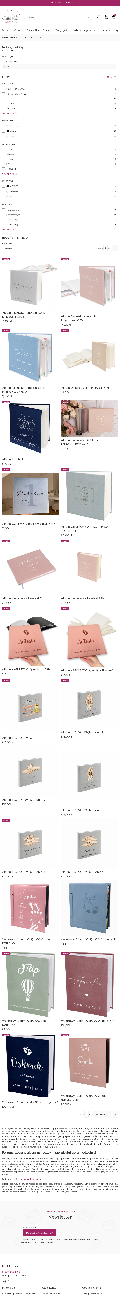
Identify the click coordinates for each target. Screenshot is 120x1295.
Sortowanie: (7, 243)
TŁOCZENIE (11, 169)
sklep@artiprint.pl (11, 1271)
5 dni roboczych (13, 215)
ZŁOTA (9, 149)
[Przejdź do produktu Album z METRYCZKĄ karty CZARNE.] (30, 636)
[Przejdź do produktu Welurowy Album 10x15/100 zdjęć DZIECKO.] (30, 984)
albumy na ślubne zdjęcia (31, 1179)
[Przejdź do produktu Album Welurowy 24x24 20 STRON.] (89, 356)
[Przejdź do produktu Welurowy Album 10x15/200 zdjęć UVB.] (89, 984)
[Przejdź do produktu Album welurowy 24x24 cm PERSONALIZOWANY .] (89, 418)
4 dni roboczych (13, 210)
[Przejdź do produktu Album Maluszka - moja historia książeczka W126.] (89, 285)
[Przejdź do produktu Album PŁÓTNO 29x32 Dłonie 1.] (89, 703)
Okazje (32, 37)
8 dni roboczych (13, 224)
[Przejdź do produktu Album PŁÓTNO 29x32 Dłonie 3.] (89, 776)
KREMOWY (13, 191)
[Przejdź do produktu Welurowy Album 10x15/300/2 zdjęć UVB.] (30, 1066)
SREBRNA (10, 154)
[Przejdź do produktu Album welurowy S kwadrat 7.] (30, 567)
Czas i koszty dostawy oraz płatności (19, 1293)
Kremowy (12, 126)
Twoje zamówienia (51, 1293)
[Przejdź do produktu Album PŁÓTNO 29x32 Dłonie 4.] (30, 843)
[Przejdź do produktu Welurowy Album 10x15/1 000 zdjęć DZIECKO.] (30, 908)
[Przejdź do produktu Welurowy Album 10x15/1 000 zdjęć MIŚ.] (89, 908)
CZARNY (12, 186)
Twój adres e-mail (28, 1227)
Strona (100, 248)
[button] (87, 17)
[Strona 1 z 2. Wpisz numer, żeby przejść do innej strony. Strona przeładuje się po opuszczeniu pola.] (105, 248)
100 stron (10, 108)
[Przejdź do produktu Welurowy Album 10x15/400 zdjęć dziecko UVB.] (89, 1063)
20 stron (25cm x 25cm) (16, 89)
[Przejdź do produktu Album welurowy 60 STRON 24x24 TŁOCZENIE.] (89, 495)
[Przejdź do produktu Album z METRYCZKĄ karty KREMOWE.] (89, 636)
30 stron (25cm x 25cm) (16, 94)
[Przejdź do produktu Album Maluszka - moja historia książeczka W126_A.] (30, 356)
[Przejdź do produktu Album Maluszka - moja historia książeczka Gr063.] (30, 283)
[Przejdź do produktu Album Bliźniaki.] (30, 428)
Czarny (11, 131)
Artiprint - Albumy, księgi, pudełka (14, 37)
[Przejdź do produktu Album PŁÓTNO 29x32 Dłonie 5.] (89, 843)
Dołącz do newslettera (39, 1232)
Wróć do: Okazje (10, 61)
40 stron (10, 99)
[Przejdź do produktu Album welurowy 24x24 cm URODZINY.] (30, 494)
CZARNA (10, 159)
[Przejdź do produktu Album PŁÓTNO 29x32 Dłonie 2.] (30, 771)
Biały (10, 136)
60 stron (10, 103)
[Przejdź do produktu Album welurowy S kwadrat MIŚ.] (89, 567)
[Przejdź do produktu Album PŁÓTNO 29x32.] (30, 706)
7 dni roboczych (13, 219)
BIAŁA (8, 164)
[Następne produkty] (102, 1114)
